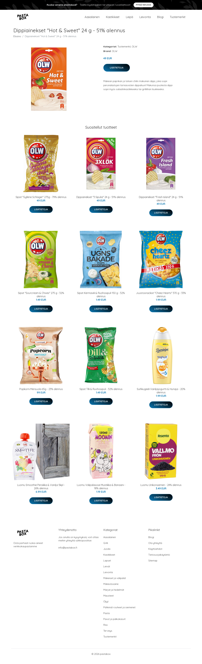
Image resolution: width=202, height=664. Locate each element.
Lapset (107, 565)
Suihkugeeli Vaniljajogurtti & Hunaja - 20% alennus (161, 395)
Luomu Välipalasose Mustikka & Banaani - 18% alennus (101, 491)
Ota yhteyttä (155, 547)
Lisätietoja (116, 72)
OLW (134, 51)
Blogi (160, 19)
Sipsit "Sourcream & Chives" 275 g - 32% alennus (41, 299)
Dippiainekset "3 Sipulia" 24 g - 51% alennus (101, 201)
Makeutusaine (111, 588)
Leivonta (145, 19)
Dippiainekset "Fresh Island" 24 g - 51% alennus (161, 203)
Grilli (105, 547)
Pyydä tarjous (143, 5)
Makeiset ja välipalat (114, 582)
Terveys (107, 635)
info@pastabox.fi (67, 552)
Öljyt (105, 606)
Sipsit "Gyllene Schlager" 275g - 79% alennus (41, 201)
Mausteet (108, 600)
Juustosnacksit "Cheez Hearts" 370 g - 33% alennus (161, 299)
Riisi (105, 629)
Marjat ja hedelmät (113, 594)
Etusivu (17, 40)
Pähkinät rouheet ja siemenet (119, 611)
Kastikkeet (112, 19)
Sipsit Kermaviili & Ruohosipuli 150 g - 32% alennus (101, 299)
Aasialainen (92, 19)
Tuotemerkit (177, 19)
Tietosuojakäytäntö (159, 559)
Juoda (106, 553)
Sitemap (152, 565)
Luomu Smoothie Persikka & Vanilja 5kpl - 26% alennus (41, 491)
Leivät (106, 571)
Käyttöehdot (155, 553)
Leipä (129, 19)
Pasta (106, 617)
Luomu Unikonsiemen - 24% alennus (160, 489)
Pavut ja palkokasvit (114, 623)
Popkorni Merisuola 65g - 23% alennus (41, 393)
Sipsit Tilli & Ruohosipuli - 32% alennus (101, 393)
